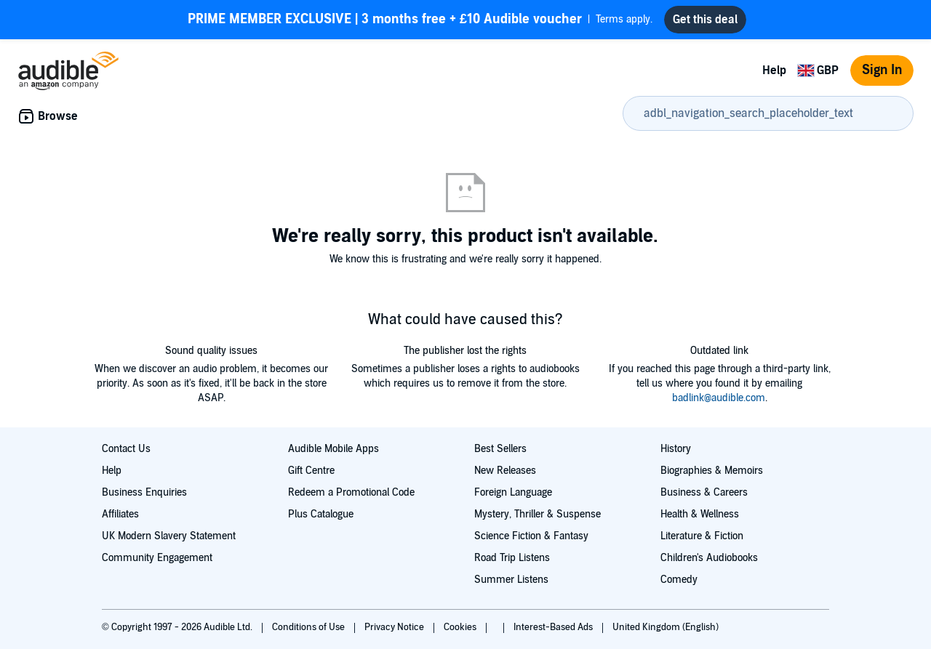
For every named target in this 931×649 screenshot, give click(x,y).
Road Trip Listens (512, 558)
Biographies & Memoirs (711, 470)
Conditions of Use (309, 627)
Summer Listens (511, 579)
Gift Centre (311, 470)
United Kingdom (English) (665, 627)
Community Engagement (157, 558)
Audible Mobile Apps (333, 449)
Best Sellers (500, 449)
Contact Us (126, 449)
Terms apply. (420, 19)
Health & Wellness (699, 514)
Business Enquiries (144, 492)
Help (774, 70)
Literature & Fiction (701, 536)
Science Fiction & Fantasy (531, 536)
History (675, 449)
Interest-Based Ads (554, 627)
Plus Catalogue (320, 514)
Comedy (679, 579)
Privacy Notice (395, 627)
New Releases (505, 470)
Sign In (882, 70)
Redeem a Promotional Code (351, 492)
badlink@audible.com (718, 398)
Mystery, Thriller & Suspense (537, 514)
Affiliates (120, 514)
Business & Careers (704, 492)
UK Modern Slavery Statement (169, 536)
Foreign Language (513, 492)
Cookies (461, 627)
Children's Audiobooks (709, 558)
